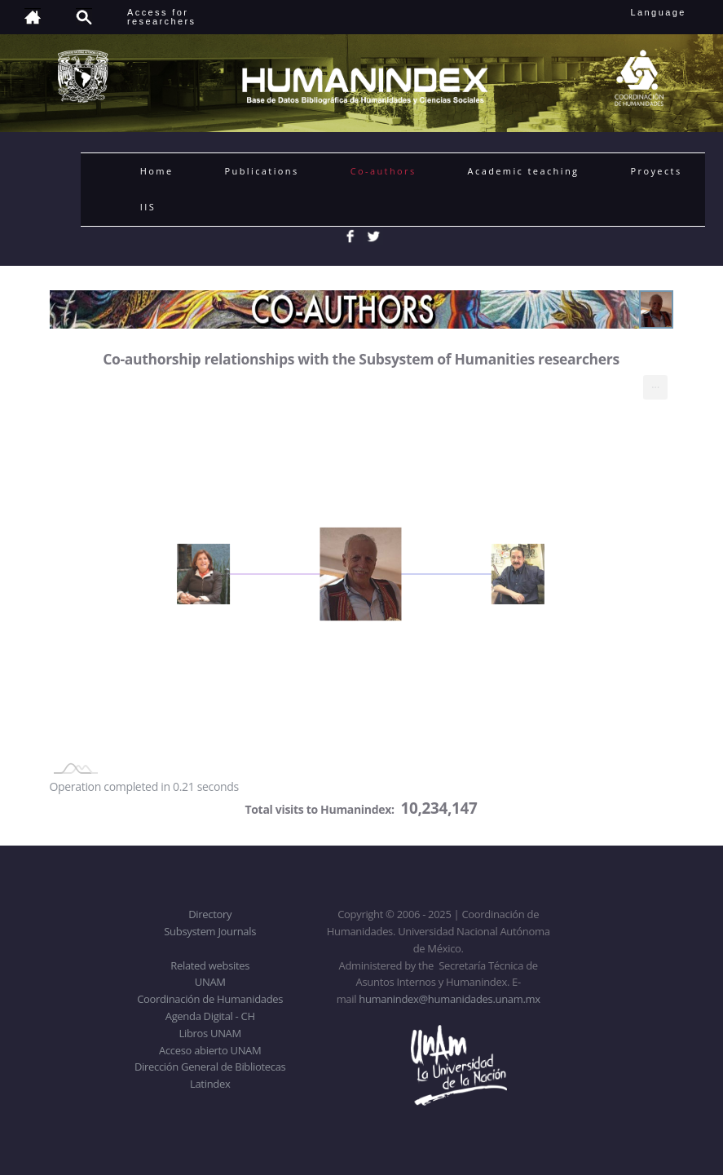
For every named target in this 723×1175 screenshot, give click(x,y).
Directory (209, 914)
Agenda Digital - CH (210, 1016)
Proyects (655, 171)
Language (669, 12)
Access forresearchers (161, 16)
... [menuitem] (655, 383)
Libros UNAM (210, 1033)
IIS (148, 207)
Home (157, 171)
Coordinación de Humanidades (210, 999)
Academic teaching (524, 171)
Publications (262, 171)
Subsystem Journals (210, 931)
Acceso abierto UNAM (210, 1050)
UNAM (210, 981)
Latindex (210, 1083)
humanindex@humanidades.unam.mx (449, 999)
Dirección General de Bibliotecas (209, 1066)
